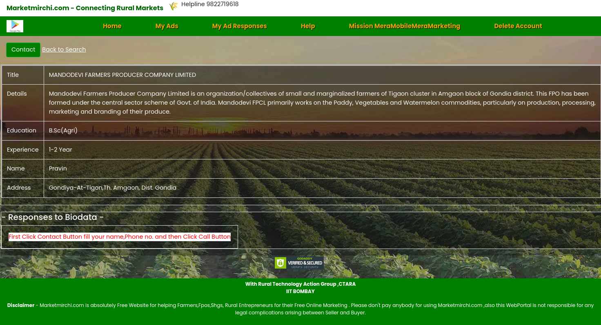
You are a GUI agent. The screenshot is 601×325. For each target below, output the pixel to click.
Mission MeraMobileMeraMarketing (405, 26)
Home (112, 26)
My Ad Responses (239, 26)
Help (308, 26)
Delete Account (518, 26)
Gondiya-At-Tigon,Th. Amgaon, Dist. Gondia (113, 188)
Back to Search (64, 49)
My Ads (167, 26)
